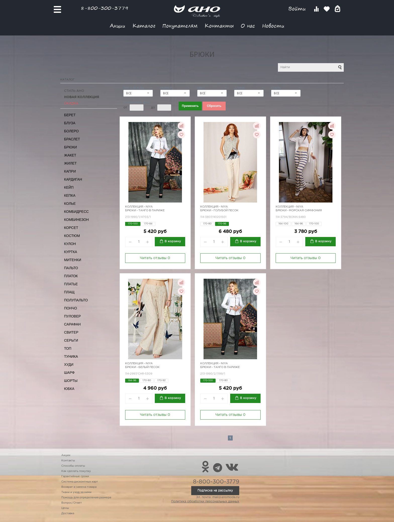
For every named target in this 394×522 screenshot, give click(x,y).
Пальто (71, 268)
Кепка (69, 195)
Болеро (71, 131)
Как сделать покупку (76, 471)
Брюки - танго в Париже (145, 210)
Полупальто (76, 300)
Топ (67, 348)
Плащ (69, 292)
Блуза (69, 123)
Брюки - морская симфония (299, 210)
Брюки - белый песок (142, 367)
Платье (71, 284)
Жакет (70, 155)
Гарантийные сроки (75, 476)
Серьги (71, 340)
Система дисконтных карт (79, 481)
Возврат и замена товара (78, 487)
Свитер (71, 332)
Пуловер (72, 316)
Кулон (70, 244)
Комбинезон (76, 220)
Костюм (72, 236)
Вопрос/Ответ (71, 503)
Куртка (70, 252)
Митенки (72, 260)
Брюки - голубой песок (219, 210)
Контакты (219, 25)
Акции (117, 25)
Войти (298, 9)
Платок (71, 276)
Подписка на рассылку (215, 490)
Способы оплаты (73, 466)
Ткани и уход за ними (76, 492)
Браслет (72, 139)
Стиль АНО (74, 91)
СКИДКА (71, 103)
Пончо (70, 308)
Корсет (71, 228)
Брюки (70, 147)
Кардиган (73, 179)
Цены (65, 508)
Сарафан (72, 324)
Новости (273, 25)
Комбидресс (76, 212)
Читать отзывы (155, 258)
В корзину (173, 241)
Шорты (70, 381)
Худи (68, 365)
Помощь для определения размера (86, 497)
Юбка (69, 389)
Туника (71, 356)
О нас (248, 25)
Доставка (67, 513)
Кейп (69, 187)
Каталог (143, 25)
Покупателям (180, 25)
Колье (70, 204)
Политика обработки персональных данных (205, 501)
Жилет (70, 163)
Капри (70, 171)
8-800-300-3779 (104, 8)
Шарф (69, 373)
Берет (70, 115)
